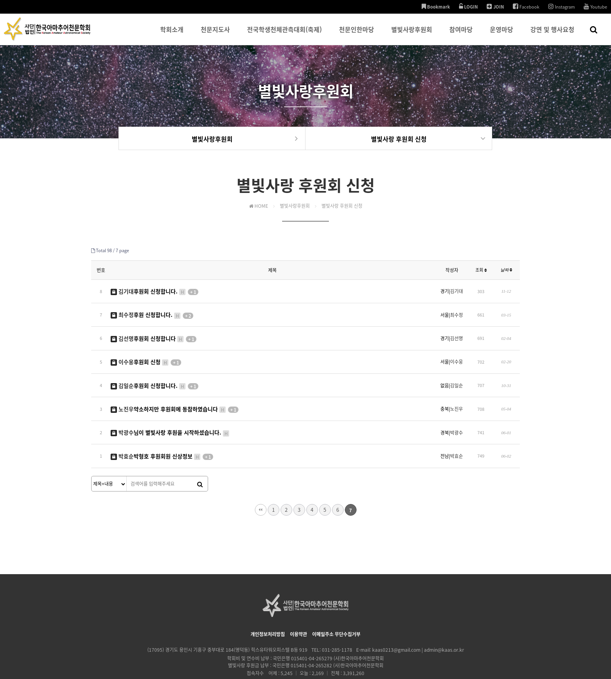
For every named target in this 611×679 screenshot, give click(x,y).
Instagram (561, 6)
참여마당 (461, 35)
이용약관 (298, 606)
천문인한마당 (356, 35)
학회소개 (172, 35)
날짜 (506, 271)
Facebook (526, 6)
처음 (261, 482)
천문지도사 (215, 35)
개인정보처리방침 (268, 606)
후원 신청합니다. (152, 310)
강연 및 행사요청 (552, 35)
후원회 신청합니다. (154, 290)
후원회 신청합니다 (153, 330)
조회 (481, 271)
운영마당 (501, 35)
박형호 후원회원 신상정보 (162, 430)
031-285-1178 (337, 622)
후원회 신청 (146, 350)
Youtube (595, 6)
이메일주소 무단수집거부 (336, 606)
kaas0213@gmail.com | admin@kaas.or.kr (418, 622)
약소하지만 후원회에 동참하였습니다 (174, 390)
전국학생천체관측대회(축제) (284, 35)
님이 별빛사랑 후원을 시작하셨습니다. (170, 410)
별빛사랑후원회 (411, 35)
